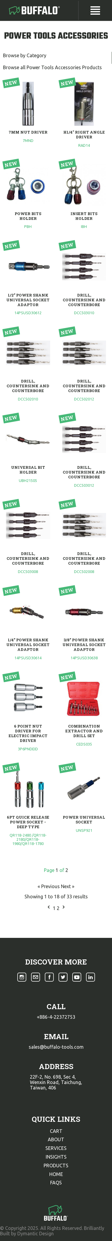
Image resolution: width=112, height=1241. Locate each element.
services (56, 1148)
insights (56, 1157)
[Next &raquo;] (64, 908)
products (56, 1165)
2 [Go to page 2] (59, 908)
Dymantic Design (35, 1233)
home (56, 1174)
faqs (56, 1182)
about (56, 1139)
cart (56, 1131)
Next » (67, 886)
